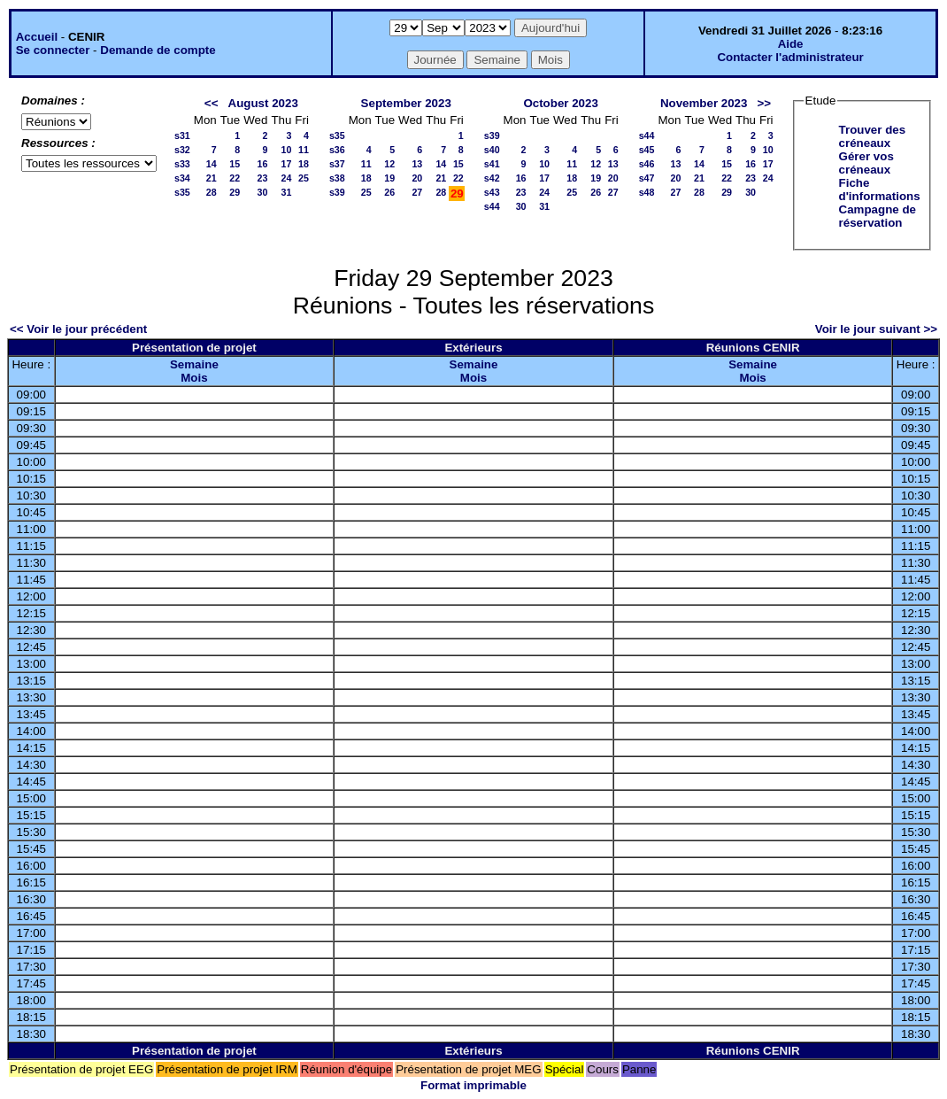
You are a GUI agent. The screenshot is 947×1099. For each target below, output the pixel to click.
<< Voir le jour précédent (78, 329)
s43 (492, 192)
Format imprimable (473, 1085)
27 (417, 192)
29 (234, 192)
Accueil (37, 36)
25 (303, 178)
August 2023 (263, 103)
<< (211, 103)
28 (211, 192)
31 (286, 192)
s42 (492, 178)
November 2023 (704, 103)
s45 (647, 149)
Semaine (194, 364)
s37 (337, 164)
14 (211, 164)
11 (303, 149)
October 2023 (560, 103)
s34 (182, 178)
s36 (337, 149)
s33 (182, 164)
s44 (492, 206)
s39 (337, 192)
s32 (182, 149)
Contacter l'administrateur (790, 57)
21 (211, 178)
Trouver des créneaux (872, 136)
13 (417, 164)
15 (234, 164)
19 (389, 178)
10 (286, 149)
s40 (492, 149)
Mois (194, 377)
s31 (182, 135)
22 (234, 178)
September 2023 (406, 103)
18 (303, 164)
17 (286, 164)
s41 (492, 164)
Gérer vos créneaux (866, 163)
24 (286, 178)
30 (263, 192)
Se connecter (53, 50)
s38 (337, 178)
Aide (791, 43)
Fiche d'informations (879, 189)
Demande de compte (157, 50)
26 (389, 192)
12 (389, 164)
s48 (647, 192)
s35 (182, 192)
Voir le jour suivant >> (876, 329)
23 (263, 178)
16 (263, 164)
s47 (647, 178)
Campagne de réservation (877, 216)
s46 (647, 164)
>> (765, 103)
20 (417, 178)
